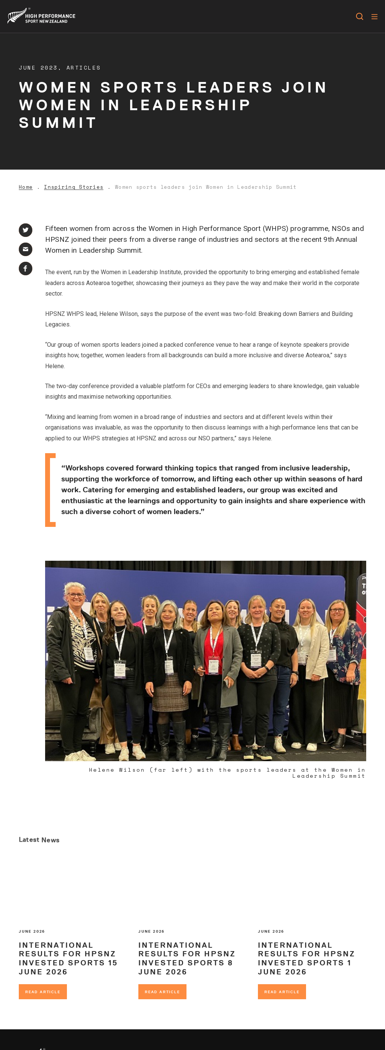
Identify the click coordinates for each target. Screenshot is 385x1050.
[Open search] (359, 16)
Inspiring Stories (73, 187)
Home (26, 187)
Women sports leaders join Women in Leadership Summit (206, 187)
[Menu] (374, 16)
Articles (84, 67)
